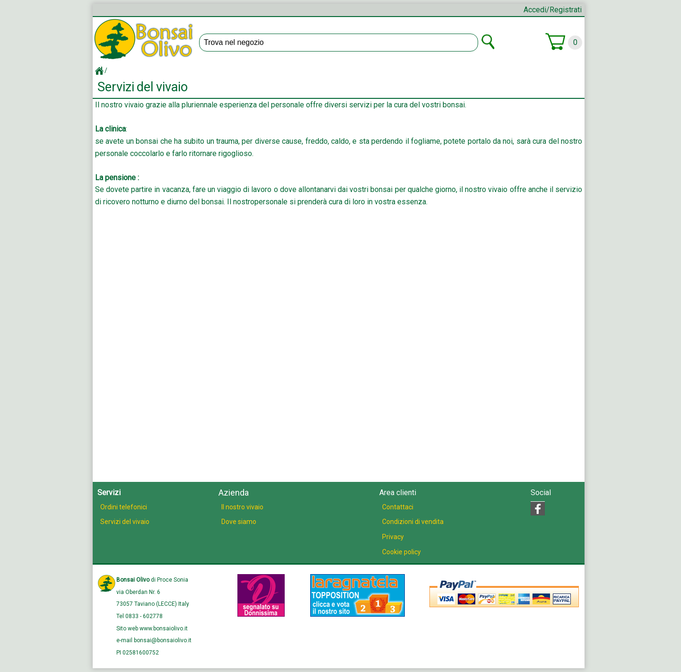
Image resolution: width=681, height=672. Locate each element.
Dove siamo (238, 521)
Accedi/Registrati (553, 9)
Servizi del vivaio (124, 521)
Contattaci (397, 507)
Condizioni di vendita (413, 521)
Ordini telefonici (123, 507)
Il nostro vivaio (242, 507)
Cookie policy (401, 552)
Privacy (393, 537)
